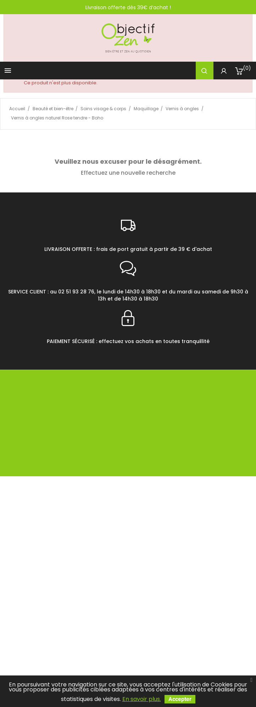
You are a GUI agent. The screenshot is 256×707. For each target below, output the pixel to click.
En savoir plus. (141, 699)
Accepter (179, 699)
